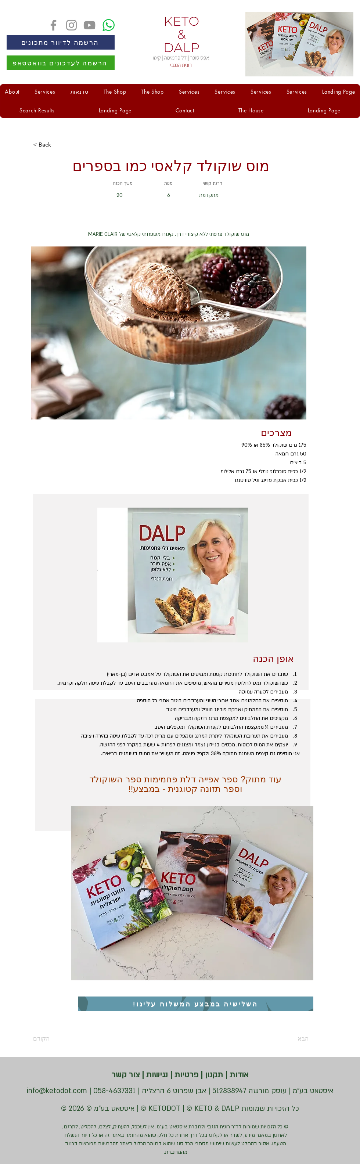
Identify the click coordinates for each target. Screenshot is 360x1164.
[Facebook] (53, 25)
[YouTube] (89, 25)
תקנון (213, 1075)
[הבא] (290, 1038)
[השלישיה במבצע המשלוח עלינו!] (195, 1004)
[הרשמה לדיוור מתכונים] (61, 42)
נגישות (156, 1075)
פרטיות (185, 1075)
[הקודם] (57, 1038)
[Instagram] (71, 25)
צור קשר (126, 1075)
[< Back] (57, 144)
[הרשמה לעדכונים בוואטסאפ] (61, 62)
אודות (238, 1075)
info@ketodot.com (57, 1091)
